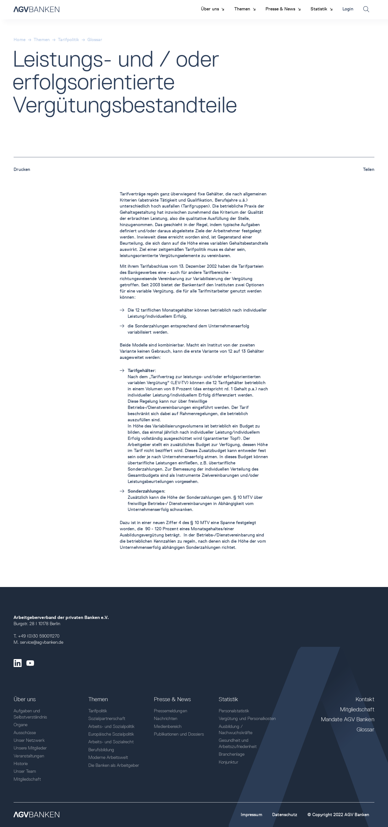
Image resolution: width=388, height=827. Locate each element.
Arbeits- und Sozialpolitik (111, 726)
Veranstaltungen (29, 756)
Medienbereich (168, 726)
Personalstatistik (234, 711)
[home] (36, 9)
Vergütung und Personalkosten (247, 718)
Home (19, 39)
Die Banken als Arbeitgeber (113, 765)
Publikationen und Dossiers (179, 734)
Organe (20, 724)
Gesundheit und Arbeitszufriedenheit (238, 743)
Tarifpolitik (68, 39)
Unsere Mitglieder (30, 748)
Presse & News (172, 699)
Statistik (228, 699)
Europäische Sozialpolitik (111, 734)
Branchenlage (231, 754)
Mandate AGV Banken (347, 719)
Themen (42, 39)
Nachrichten (165, 718)
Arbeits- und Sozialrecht (111, 742)
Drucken (22, 169)
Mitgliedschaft (27, 779)
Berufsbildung (101, 749)
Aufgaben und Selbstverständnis (30, 714)
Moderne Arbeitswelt (108, 757)
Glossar (94, 39)
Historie (21, 763)
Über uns (25, 699)
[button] (212, 9)
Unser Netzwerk (29, 740)
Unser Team (25, 771)
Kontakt (365, 699)
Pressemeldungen (170, 711)
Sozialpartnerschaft (106, 718)
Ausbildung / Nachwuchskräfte (235, 729)
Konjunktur (228, 762)
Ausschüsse (25, 732)
